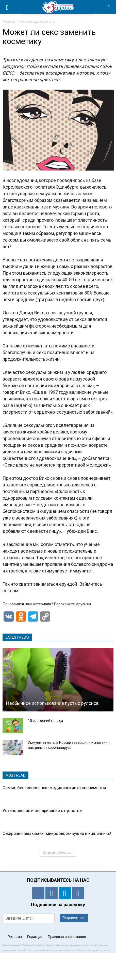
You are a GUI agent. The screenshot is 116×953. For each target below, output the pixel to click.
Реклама (15, 937)
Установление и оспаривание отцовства (42, 810)
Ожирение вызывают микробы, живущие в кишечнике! (57, 833)
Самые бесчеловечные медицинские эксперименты (54, 787)
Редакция (35, 937)
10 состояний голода (45, 721)
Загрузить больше (58, 852)
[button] (109, 7)
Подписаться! (73, 918)
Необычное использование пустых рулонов (52, 703)
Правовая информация (67, 937)
